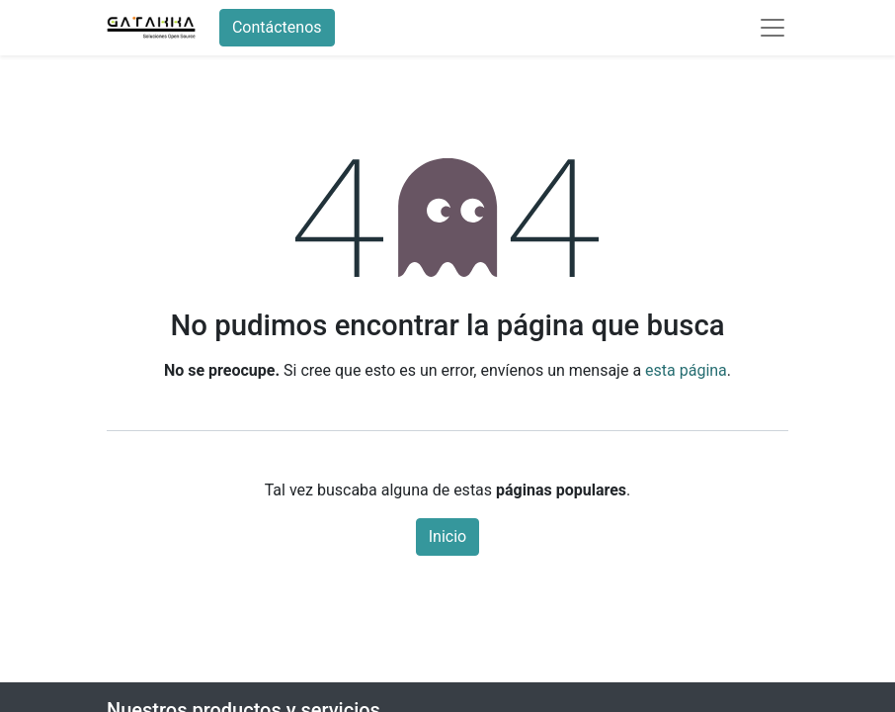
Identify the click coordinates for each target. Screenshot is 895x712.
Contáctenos (277, 27)
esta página (686, 370)
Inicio (447, 536)
